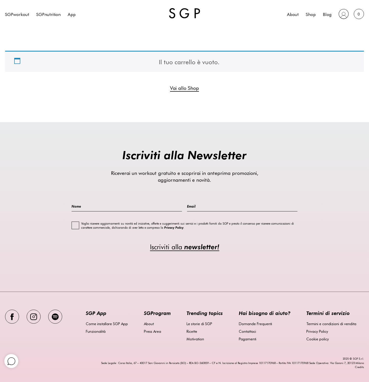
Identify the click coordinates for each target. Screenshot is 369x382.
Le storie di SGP (199, 323)
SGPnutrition (48, 14)
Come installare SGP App (107, 323)
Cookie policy (317, 338)
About (293, 14)
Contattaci (247, 331)
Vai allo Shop (184, 87)
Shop (311, 14)
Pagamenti (247, 338)
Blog (327, 14)
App (72, 14)
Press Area (152, 331)
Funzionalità (96, 331)
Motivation (195, 338)
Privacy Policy (317, 331)
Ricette (192, 331)
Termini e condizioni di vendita (331, 323)
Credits (359, 367)
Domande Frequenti (255, 323)
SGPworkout (17, 14)
